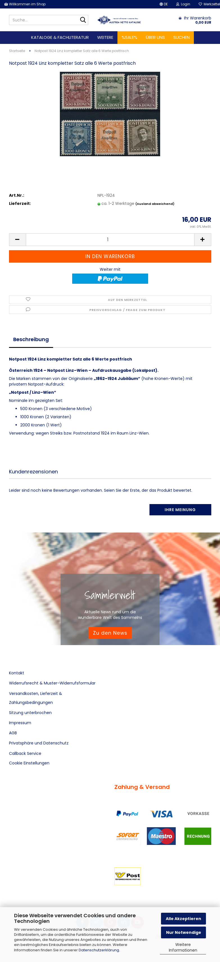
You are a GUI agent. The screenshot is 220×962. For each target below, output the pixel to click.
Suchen (181, 37)
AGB (13, 733)
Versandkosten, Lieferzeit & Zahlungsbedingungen (35, 698)
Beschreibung (31, 339)
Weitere (105, 37)
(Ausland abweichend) (154, 204)
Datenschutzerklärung (99, 950)
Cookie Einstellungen (29, 763)
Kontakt (16, 673)
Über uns (155, 37)
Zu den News (110, 632)
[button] (163, 4)
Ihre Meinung (180, 510)
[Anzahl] (110, 239)
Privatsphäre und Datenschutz (39, 743)
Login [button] (183, 4)
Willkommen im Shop (25, 4)
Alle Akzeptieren (183, 918)
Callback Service (25, 753)
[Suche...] (83, 20)
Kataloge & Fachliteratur (60, 37)
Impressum (20, 723)
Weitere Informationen (183, 947)
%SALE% (129, 37)
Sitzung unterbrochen (30, 712)
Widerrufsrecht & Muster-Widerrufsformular (52, 683)
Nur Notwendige (183, 932)
